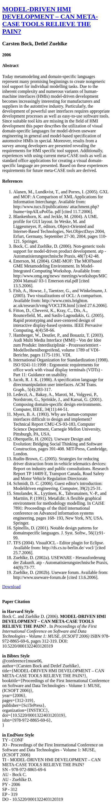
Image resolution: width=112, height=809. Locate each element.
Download (11, 586)
